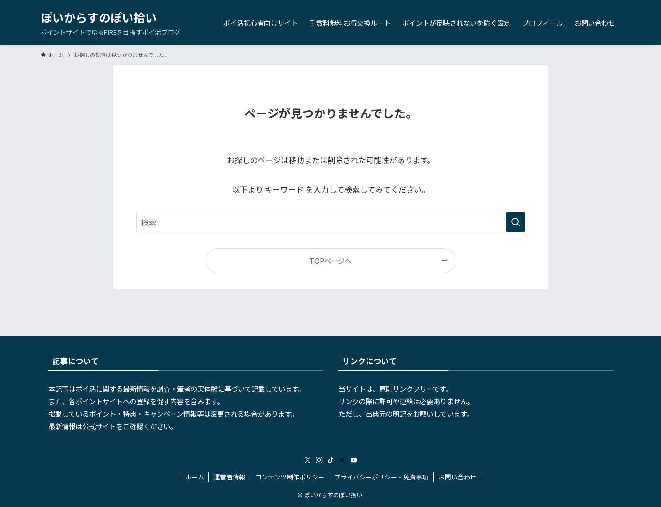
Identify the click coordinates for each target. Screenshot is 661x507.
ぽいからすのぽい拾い (99, 17)
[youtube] (354, 460)
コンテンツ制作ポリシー (289, 476)
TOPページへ (330, 260)
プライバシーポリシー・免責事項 (381, 476)
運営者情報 (229, 476)
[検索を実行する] (515, 222)
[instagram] (319, 460)
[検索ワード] (330, 222)
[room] (342, 460)
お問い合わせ (457, 476)
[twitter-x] (307, 460)
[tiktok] (330, 460)
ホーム (194, 476)
